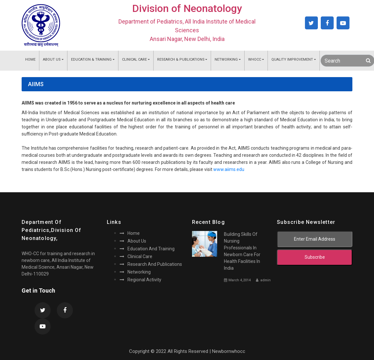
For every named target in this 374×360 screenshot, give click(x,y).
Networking (226, 59)
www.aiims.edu (228, 169)
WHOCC (254, 59)
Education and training (147, 248)
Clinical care (136, 256)
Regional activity (140, 279)
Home (30, 59)
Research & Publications (181, 59)
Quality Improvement (292, 59)
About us (133, 241)
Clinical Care (134, 59)
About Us (52, 59)
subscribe (315, 257)
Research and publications (151, 264)
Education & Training (91, 59)
